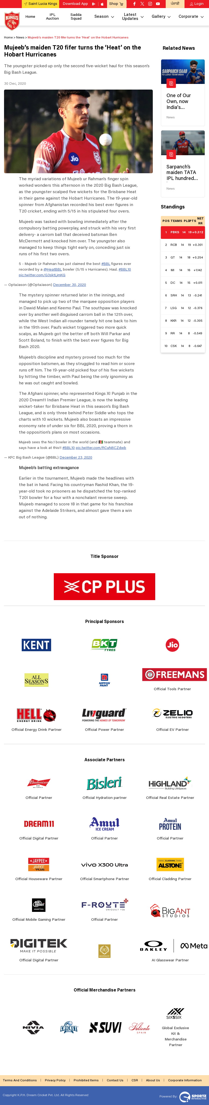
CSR (135, 1080)
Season (101, 17)
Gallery (158, 17)
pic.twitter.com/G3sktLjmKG (42, 275)
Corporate (188, 17)
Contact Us (115, 1080)
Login (199, 4)
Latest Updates (130, 17)
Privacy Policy (55, 1080)
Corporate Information (185, 1080)
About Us (153, 1080)
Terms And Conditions (20, 1080)
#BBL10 (125, 270)
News (171, 117)
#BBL (105, 264)
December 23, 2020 (76, 458)
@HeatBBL (53, 270)
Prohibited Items (86, 1080)
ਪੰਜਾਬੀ (175, 4)
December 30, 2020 (69, 285)
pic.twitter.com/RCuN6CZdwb (101, 448)
